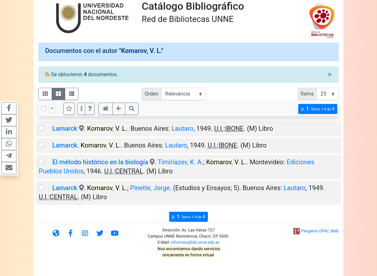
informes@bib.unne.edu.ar (195, 242)
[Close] (329, 74)
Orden (151, 94)
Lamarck (64, 128)
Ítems (307, 94)
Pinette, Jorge (150, 188)
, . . (107, 128)
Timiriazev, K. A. (180, 162)
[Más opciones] (81, 109)
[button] (90, 109)
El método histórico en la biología (100, 162)
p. (317, 109)
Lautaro (182, 128)
